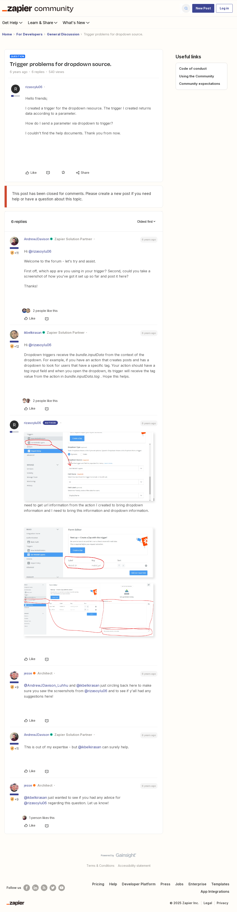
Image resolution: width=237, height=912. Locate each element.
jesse (28, 673)
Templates (220, 884)
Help (113, 884)
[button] (203, 8)
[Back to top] (228, 859)
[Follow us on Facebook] (26, 887)
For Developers (29, 34)
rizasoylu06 (33, 87)
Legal (208, 903)
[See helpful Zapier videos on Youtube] (61, 887)
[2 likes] (40, 310)
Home (7, 34)
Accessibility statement (134, 865)
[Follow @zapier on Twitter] (53, 887)
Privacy (222, 903)
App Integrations (215, 891)
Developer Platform (139, 884)
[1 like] (38, 817)
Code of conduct (193, 68)
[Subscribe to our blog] (44, 887)
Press (165, 884)
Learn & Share (43, 22)
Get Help (12, 22)
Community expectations (199, 84)
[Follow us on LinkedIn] (35, 887)
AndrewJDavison (36, 239)
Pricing (98, 884)
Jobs (179, 884)
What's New (76, 22)
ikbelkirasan (33, 332)
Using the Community (196, 76)
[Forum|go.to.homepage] (39, 8)
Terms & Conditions (100, 865)
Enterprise (197, 884)
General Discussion (63, 34)
